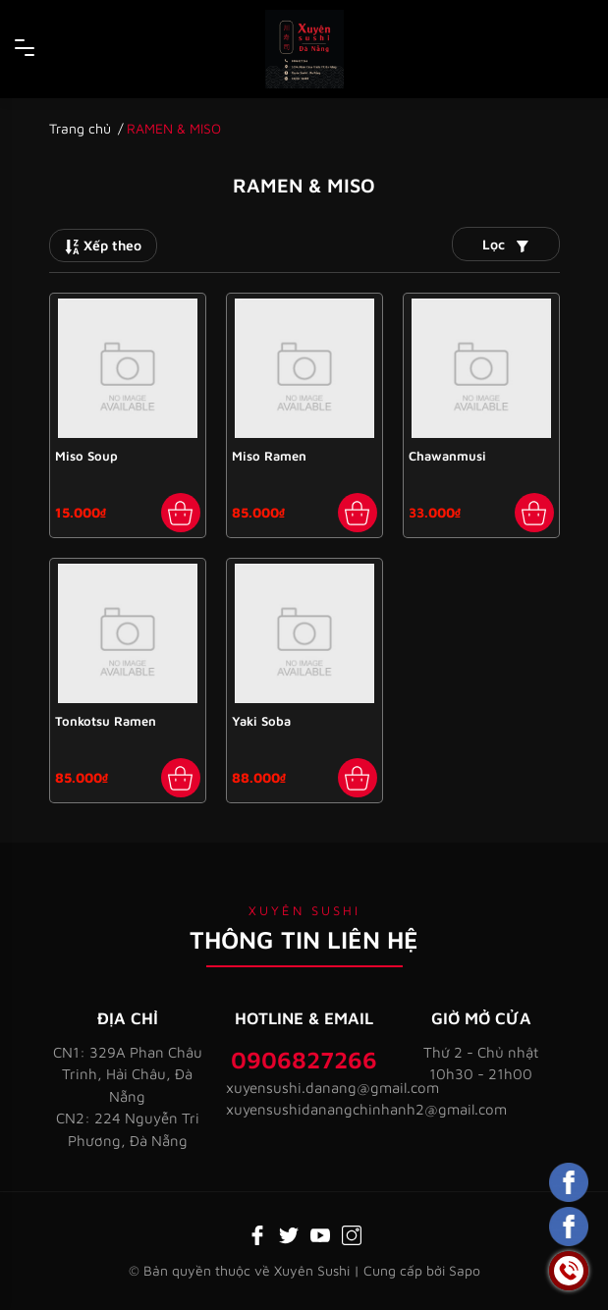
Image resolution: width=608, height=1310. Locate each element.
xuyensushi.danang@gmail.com (304, 1087)
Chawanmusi (447, 456)
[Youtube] (320, 1233)
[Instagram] (351, 1233)
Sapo (464, 1270)
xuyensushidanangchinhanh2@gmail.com (304, 1109)
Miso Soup (86, 456)
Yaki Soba (261, 721)
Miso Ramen (269, 456)
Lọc (505, 244)
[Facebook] (257, 1233)
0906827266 (304, 1059)
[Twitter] (289, 1233)
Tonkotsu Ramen (105, 721)
